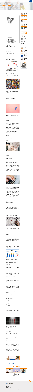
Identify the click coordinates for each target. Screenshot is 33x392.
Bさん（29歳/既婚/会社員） (10, 22)
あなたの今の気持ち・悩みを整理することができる (12, 41)
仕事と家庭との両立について (22, 39)
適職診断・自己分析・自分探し (22, 43)
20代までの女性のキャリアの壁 (10, 20)
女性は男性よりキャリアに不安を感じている (10, 18)
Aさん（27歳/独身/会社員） (10, 21)
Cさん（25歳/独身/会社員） (10, 23)
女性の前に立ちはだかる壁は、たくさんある (10, 19)
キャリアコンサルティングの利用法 (23, 36)
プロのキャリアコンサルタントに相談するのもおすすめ (11, 40)
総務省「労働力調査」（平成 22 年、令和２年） (12, 70)
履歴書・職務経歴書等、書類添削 (23, 41)
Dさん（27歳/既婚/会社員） (10, 24)
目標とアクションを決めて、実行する (11, 39)
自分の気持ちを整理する (10, 37)
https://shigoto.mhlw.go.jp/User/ (14, 259)
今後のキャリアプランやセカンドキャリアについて (24, 38)
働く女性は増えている (8, 17)
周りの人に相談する (9, 38)
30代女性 (8, 25)
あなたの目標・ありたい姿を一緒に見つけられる (11, 42)
